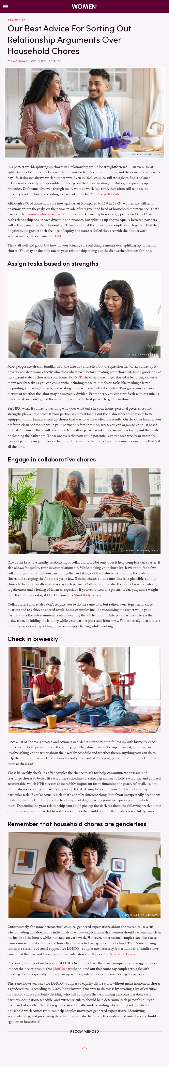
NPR (78, 377)
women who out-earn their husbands (55, 214)
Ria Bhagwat (19, 61)
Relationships (16, 20)
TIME (58, 236)
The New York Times (119, 954)
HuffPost (60, 968)
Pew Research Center (105, 194)
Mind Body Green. (87, 595)
